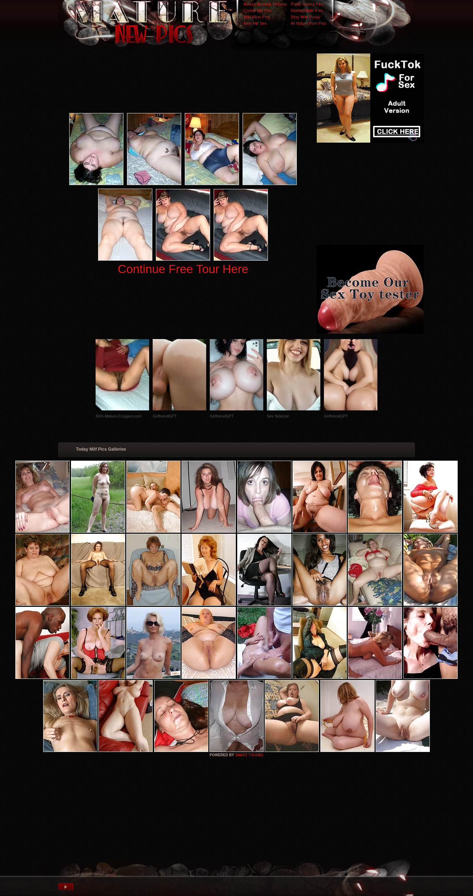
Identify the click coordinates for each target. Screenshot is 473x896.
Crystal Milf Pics (257, 10)
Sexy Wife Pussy (305, 17)
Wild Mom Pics (257, 17)
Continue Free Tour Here (183, 269)
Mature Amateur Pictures (265, 4)
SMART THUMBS (249, 755)
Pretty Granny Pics (307, 4)
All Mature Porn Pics (308, 23)
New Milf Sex (255, 23)
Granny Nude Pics (306, 10)
